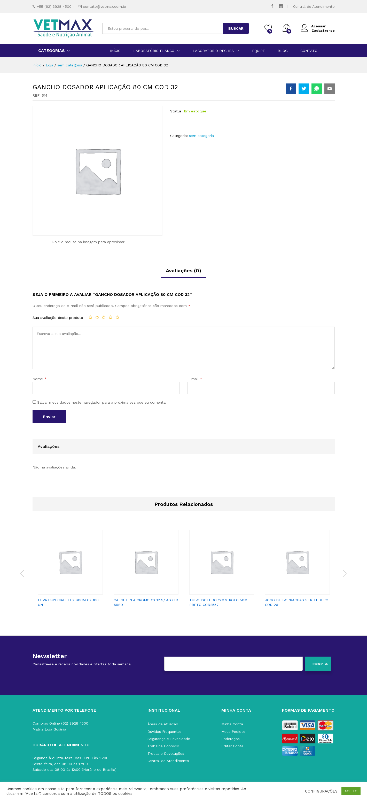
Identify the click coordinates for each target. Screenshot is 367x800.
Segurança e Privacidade (168, 739)
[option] (70, 570)
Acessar (313, 26)
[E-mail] (233, 664)
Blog (283, 50)
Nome (39, 379)
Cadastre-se (323, 30)
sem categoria (201, 136)
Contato (308, 50)
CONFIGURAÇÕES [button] (321, 791)
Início (115, 50)
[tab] (183, 273)
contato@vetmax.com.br (105, 6)
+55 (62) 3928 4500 (54, 6)
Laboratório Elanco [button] (153, 50)
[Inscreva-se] (318, 664)
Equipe (258, 50)
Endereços (230, 739)
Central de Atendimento (314, 6)
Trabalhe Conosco (163, 746)
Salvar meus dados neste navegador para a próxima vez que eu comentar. (102, 402)
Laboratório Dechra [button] (213, 50)
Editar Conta (232, 746)
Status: (176, 111)
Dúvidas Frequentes (164, 731)
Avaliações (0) (183, 270)
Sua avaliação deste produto (58, 318)
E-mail (195, 379)
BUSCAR (236, 28)
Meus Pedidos (233, 731)
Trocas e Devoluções (165, 753)
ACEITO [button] (351, 791)
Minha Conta (232, 724)
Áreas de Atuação (162, 724)
